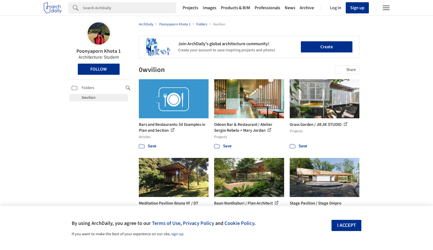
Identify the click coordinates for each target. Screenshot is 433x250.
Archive (307, 8)
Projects (190, 8)
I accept (346, 225)
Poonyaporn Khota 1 (98, 51)
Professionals (267, 8)
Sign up (357, 8)
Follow (98, 69)
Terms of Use (166, 223)
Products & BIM (235, 8)
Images (209, 8)
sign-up (177, 234)
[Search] (129, 7)
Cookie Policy (239, 223)
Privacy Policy (198, 223)
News (290, 8)
